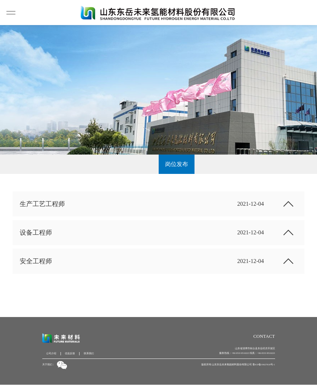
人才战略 (140, 164)
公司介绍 (51, 353)
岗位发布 (176, 164)
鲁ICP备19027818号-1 (264, 364)
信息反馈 (70, 353)
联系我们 (89, 353)
